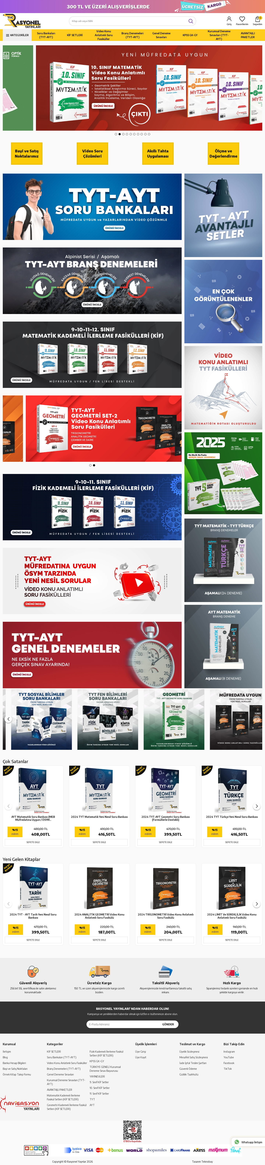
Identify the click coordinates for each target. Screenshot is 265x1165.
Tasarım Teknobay (202, 1161)
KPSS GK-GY (190, 35)
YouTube (229, 1057)
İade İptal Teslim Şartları (192, 1063)
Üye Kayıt (140, 1057)
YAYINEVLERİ (97, 1076)
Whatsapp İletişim (251, 1142)
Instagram (229, 1051)
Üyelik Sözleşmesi (189, 1051)
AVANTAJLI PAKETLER (248, 35)
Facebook (229, 1063)
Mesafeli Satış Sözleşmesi (193, 1057)
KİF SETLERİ (75, 35)
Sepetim (257, 21)
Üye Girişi (140, 1051)
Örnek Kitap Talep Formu (17, 1074)
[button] (116, 134)
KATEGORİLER (19, 35)
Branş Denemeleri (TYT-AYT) (132, 35)
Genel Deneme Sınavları (161, 35)
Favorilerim (242, 24)
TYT (92, 1099)
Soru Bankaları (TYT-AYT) (46, 35)
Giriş (229, 24)
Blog (5, 1057)
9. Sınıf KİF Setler (99, 1082)
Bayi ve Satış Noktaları (15, 1068)
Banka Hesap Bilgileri (14, 1063)
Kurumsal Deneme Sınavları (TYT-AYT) (219, 35)
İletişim (7, 1051)
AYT (92, 1105)
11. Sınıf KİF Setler (99, 1093)
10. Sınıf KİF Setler (100, 1087)
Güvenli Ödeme (188, 1068)
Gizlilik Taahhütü (188, 1074)
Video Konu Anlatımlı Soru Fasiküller (104, 35)
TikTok (228, 1068)
